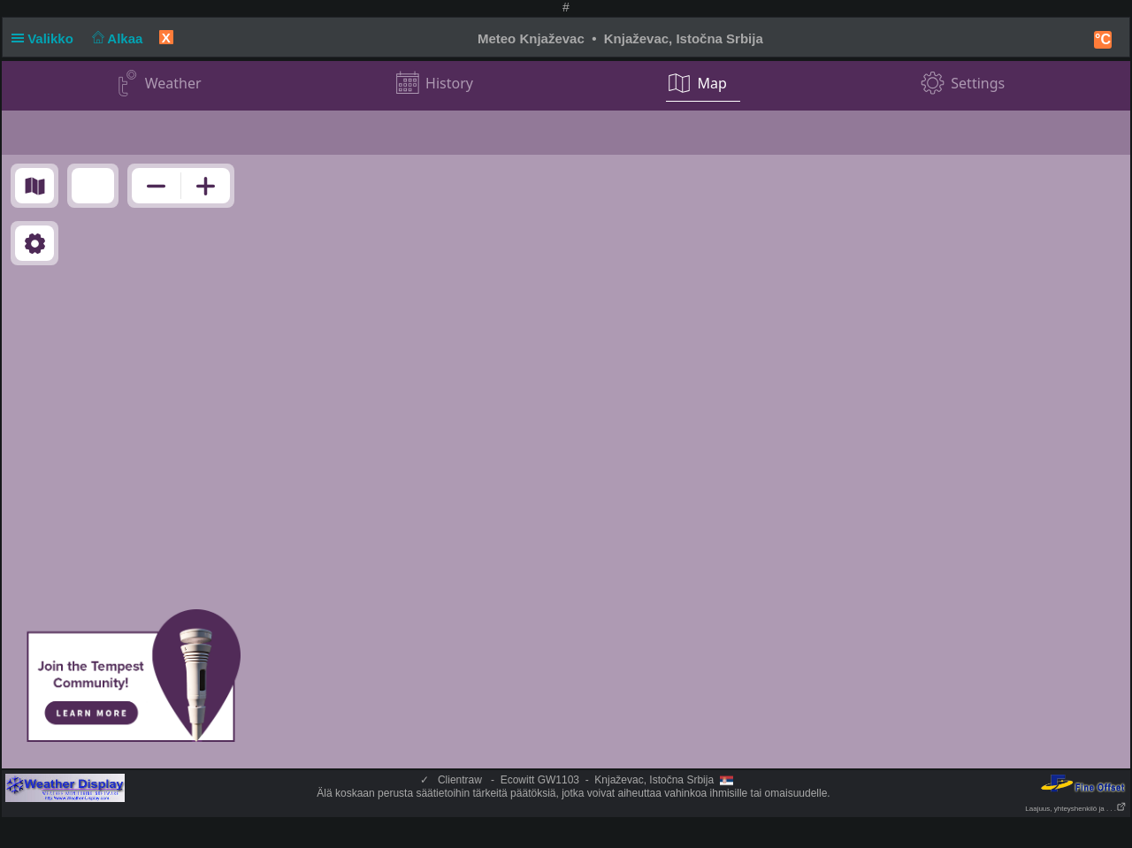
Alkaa (115, 38)
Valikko (45, 38)
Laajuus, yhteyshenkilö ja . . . (1076, 809)
